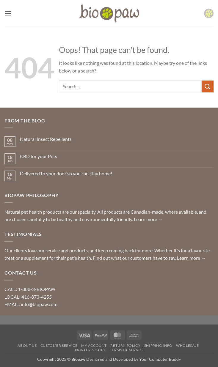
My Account (94, 345)
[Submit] (208, 86)
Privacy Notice (90, 350)
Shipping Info (158, 345)
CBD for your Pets (38, 156)
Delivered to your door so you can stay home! (66, 173)
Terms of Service (127, 350)
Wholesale (187, 345)
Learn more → (148, 219)
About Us (27, 345)
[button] (8, 13)
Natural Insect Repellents (46, 139)
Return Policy (125, 345)
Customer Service (59, 345)
